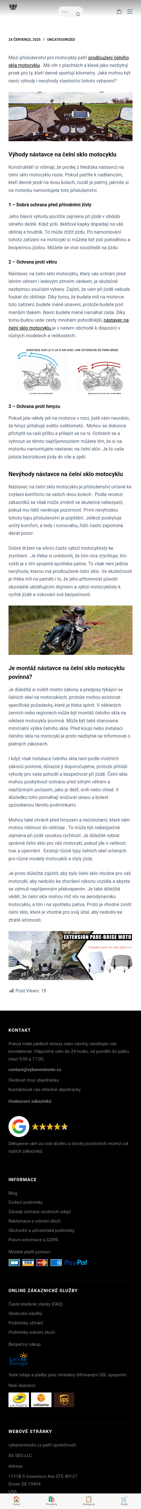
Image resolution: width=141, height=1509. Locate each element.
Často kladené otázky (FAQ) (35, 1304)
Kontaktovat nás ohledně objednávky (44, 1089)
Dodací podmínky (25, 1202)
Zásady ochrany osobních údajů (39, 1211)
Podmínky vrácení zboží (31, 1332)
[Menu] (130, 11)
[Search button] (78, 14)
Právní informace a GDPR (33, 1239)
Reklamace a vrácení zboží (34, 1221)
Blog (12, 1193)
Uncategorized (61, 40)
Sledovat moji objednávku (33, 1080)
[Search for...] (65, 11)
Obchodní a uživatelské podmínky (41, 1230)
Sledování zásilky (25, 1313)
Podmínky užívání (25, 1323)
